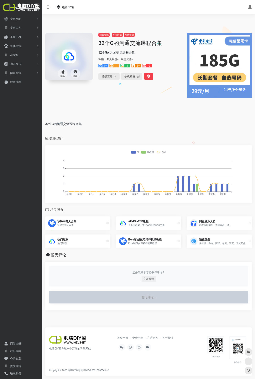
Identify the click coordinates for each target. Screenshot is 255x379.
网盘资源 (104, 35)
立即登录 (148, 278)
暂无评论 (58, 255)
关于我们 (167, 337)
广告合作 (152, 337)
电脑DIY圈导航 (75, 370)
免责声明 (137, 337)
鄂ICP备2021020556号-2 (96, 370)
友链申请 (122, 337)
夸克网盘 (117, 35)
